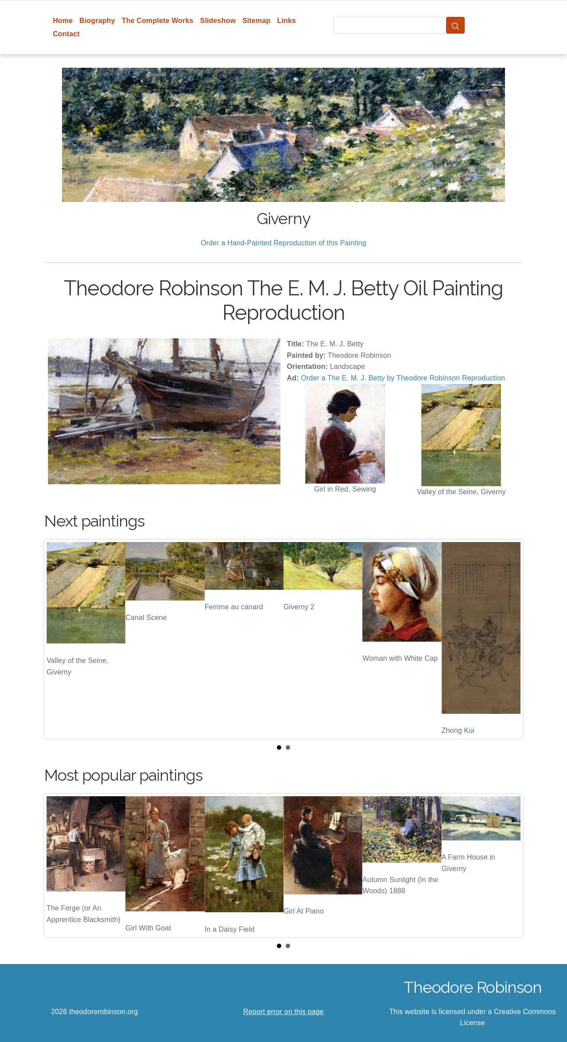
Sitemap (256, 20)
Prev (58, 639)
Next (509, 639)
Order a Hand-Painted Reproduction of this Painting (283, 243)
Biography (97, 20)
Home (63, 20)
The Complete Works (158, 20)
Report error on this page (283, 1011)
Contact (66, 34)
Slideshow (218, 20)
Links (286, 20)
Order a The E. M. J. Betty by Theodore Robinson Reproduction (403, 378)
